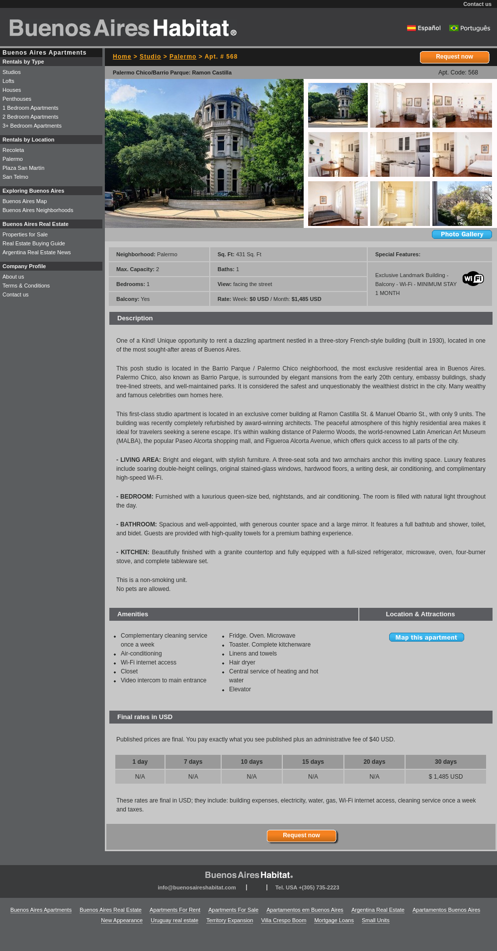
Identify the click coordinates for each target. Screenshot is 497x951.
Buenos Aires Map (24, 201)
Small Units (376, 920)
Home (122, 56)
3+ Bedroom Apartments (32, 126)
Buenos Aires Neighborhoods (37, 210)
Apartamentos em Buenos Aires (304, 910)
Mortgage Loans (334, 920)
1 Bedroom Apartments (30, 108)
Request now (454, 56)
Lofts (8, 81)
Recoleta (13, 150)
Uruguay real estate (174, 920)
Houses (11, 90)
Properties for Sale (25, 234)
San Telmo (15, 177)
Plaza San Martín (23, 168)
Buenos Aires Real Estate (111, 910)
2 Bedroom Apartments (30, 117)
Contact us (477, 4)
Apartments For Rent (175, 910)
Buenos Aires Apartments (41, 910)
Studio (150, 56)
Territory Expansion (229, 920)
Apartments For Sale (233, 910)
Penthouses (16, 99)
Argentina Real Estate (378, 910)
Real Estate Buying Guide (33, 243)
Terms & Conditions (26, 286)
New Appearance (122, 920)
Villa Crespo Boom (283, 920)
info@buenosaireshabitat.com (197, 887)
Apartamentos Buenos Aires (446, 910)
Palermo (182, 56)
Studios (11, 72)
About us (13, 277)
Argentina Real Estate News (36, 252)
